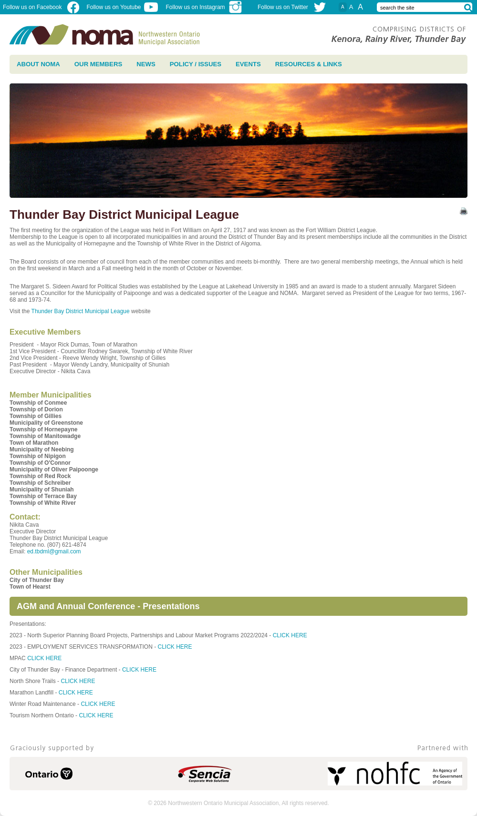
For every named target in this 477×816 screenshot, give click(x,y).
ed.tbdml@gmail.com (54, 551)
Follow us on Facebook (41, 7)
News (146, 64)
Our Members (98, 64)
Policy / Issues (195, 64)
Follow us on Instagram (204, 7)
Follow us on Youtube (121, 7)
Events (248, 64)
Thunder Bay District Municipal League (81, 311)
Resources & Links (308, 64)
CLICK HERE (290, 635)
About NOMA (38, 64)
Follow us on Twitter (283, 7)
